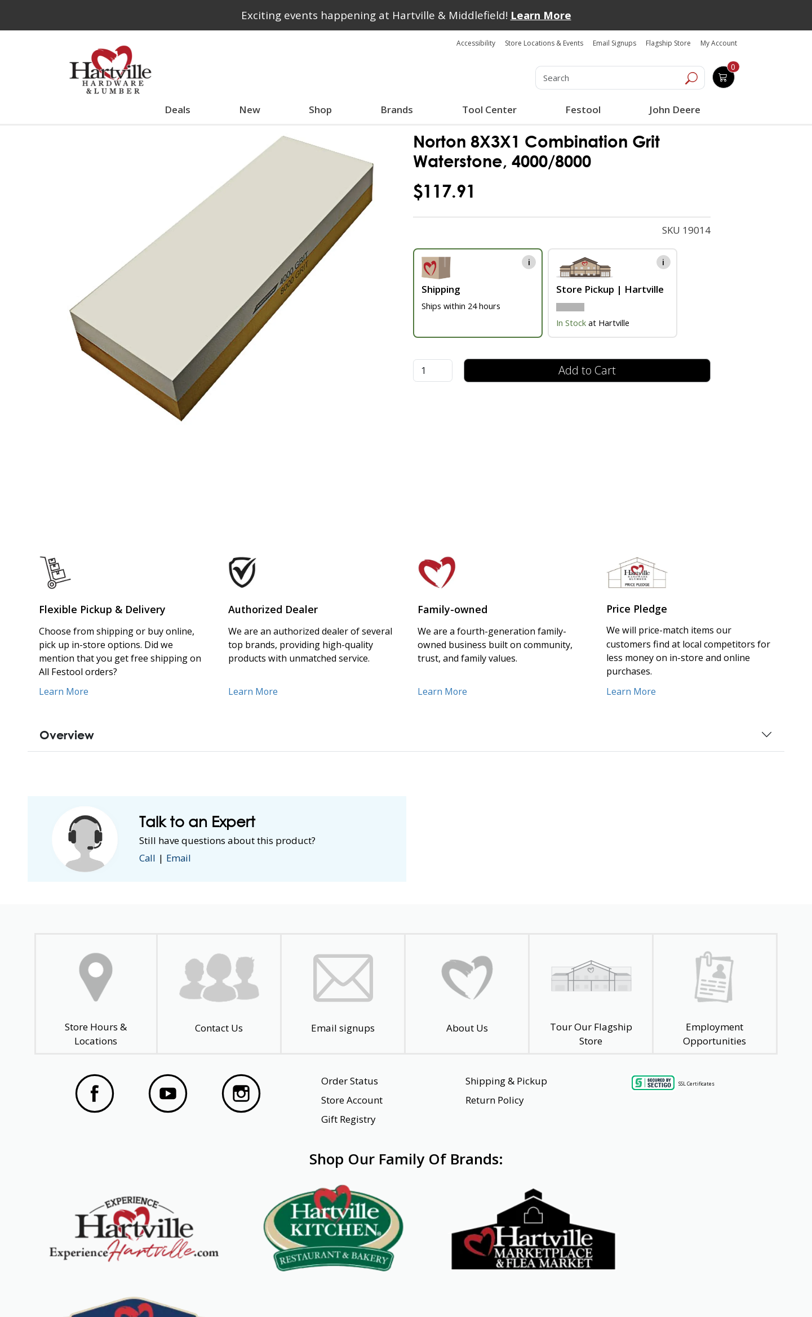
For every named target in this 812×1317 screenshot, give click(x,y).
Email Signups (614, 43)
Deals (180, 110)
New (249, 109)
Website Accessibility (111, 1288)
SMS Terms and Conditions (690, 1288)
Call (147, 857)
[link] (222, 277)
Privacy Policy (242, 1288)
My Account (718, 43)
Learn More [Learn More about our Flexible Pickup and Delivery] (64, 691)
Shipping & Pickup (506, 1080)
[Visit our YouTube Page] (168, 1093)
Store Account (352, 1099)
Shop (323, 110)
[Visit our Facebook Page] (94, 1093)
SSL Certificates (696, 1083)
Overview (66, 734)
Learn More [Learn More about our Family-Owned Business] (443, 691)
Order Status (349, 1080)
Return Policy (494, 1099)
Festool (582, 109)
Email (180, 857)
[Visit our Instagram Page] (241, 1093)
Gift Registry (348, 1119)
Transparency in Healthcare (525, 1288)
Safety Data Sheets (371, 1288)
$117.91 (444, 191)
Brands (396, 109)
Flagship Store (668, 43)
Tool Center (489, 109)
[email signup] (343, 994)
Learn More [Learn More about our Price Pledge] (631, 691)
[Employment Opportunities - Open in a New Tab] (715, 994)
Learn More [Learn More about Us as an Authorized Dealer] (253, 691)
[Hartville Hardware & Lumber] (110, 69)
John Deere (674, 109)
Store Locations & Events (544, 43)
